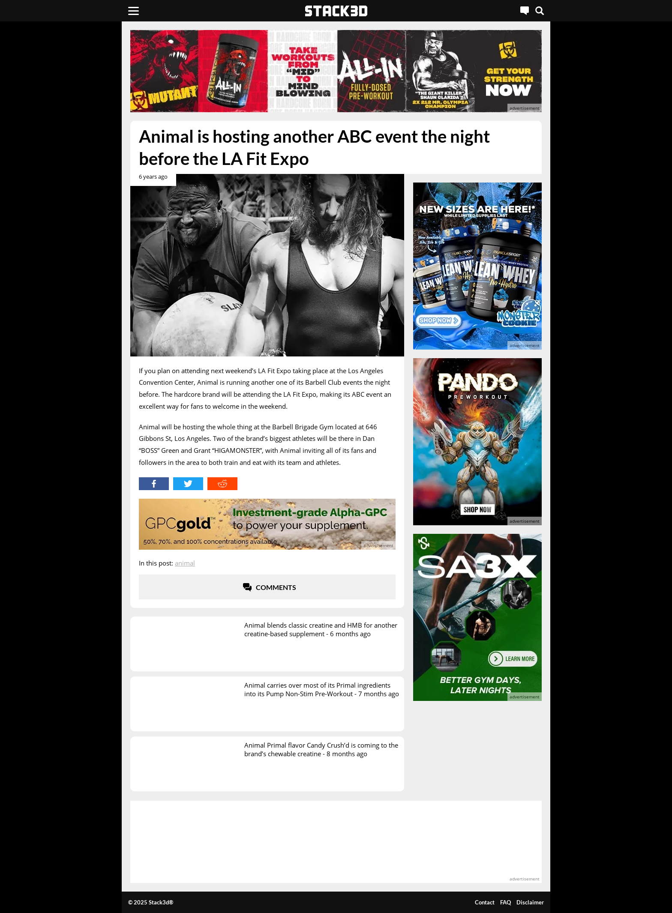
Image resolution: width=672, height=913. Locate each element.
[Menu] (133, 10)
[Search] (539, 10)
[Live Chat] (524, 10)
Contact (485, 902)
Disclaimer (530, 902)
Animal (185, 563)
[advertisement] (68, 190)
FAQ (505, 902)
